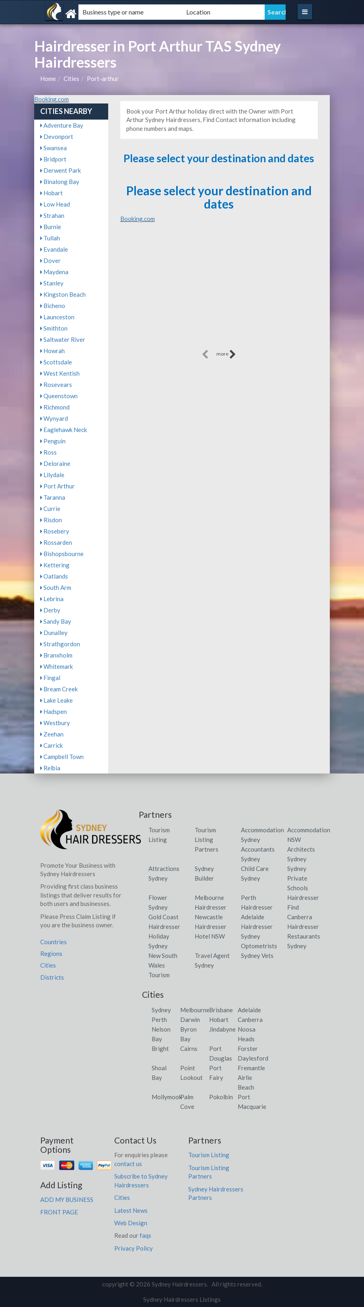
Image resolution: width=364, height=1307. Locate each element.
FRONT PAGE (59, 1212)
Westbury (55, 722)
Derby (50, 610)
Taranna (52, 497)
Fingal (50, 677)
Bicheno (52, 305)
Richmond (55, 407)
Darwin (190, 1019)
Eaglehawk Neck (63, 429)
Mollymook (167, 1096)
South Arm (55, 587)
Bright (160, 1048)
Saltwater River (62, 339)
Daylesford (253, 1058)
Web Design (130, 1222)
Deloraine (55, 463)
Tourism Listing (208, 1154)
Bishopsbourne (62, 553)
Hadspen (53, 711)
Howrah (52, 350)
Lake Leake (56, 700)
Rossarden (56, 542)
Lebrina (52, 598)
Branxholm (56, 655)
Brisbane (221, 1009)
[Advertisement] (219, 291)
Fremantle (251, 1067)
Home (48, 78)
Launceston (57, 317)
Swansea (53, 147)
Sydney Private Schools (297, 878)
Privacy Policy (133, 1248)
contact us (128, 1163)
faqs (145, 1235)
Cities (71, 78)
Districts (52, 977)
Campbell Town (62, 756)
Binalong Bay (59, 181)
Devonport (56, 136)
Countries (53, 941)
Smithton (54, 328)
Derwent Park (60, 170)
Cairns (188, 1048)
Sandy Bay (55, 621)
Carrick (51, 745)
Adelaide (249, 1009)
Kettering (55, 565)
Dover (50, 260)
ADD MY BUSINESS (66, 1199)
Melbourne (195, 1009)
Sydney (161, 1009)
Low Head (55, 204)
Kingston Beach (63, 294)
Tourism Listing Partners (206, 839)
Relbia (50, 767)
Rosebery (54, 531)
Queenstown (59, 395)
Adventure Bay (61, 125)
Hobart (51, 192)
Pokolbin (221, 1096)
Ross (48, 452)
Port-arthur (103, 78)
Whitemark (56, 666)
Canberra (250, 1019)
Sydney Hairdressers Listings (182, 1299)
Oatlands (54, 576)
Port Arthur (57, 486)
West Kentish (60, 373)
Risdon (51, 519)
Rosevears (56, 384)
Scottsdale (56, 362)
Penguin (53, 441)
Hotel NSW (210, 936)
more (226, 354)
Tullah (50, 238)
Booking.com (51, 99)
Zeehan (52, 734)
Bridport (53, 159)
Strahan (52, 215)
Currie (50, 508)
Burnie (50, 226)
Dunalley (54, 632)
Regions (51, 953)
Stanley (52, 283)
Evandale (54, 249)
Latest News (131, 1210)
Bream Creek (59, 689)
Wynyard (54, 418)
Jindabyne (222, 1029)
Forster (248, 1048)
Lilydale (52, 474)
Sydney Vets (257, 955)
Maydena (54, 271)
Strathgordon (60, 643)
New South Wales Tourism (162, 965)
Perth (159, 1019)
